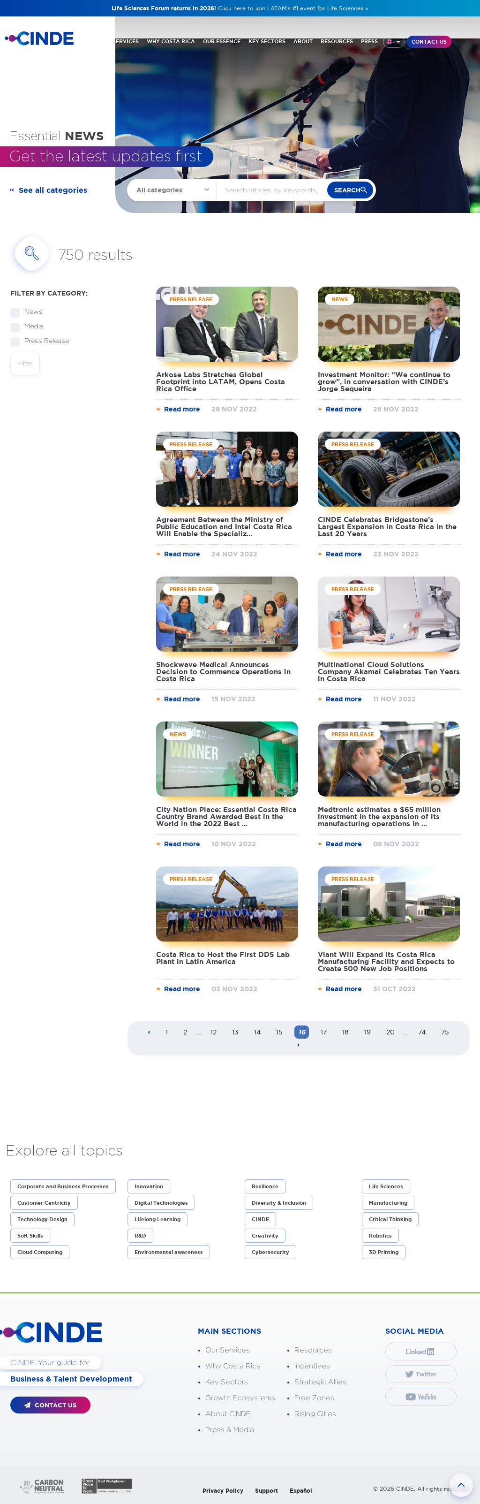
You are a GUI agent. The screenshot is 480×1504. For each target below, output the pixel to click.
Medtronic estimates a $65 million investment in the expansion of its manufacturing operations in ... (379, 816)
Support (266, 1491)
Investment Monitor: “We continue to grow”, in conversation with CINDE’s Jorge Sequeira (384, 382)
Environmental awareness (169, 1252)
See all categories (53, 190)
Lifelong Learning (157, 1219)
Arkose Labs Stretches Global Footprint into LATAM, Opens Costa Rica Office (220, 382)
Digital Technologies (161, 1203)
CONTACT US (429, 42)
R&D (140, 1235)
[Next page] (298, 1045)
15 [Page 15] (279, 1032)
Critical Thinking (390, 1219)
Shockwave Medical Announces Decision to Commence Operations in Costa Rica (223, 672)
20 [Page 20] (390, 1032)
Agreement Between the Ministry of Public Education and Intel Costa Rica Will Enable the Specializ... (224, 527)
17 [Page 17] (324, 1032)
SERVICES (125, 41)
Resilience (265, 1186)
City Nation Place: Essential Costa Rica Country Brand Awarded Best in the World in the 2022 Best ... (226, 816)
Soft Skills (30, 1235)
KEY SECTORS (266, 41)
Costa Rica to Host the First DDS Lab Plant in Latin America (223, 957)
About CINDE (228, 1414)
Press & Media (229, 1430)
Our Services (227, 1350)
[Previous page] (149, 1032)
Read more (182, 409)
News (30, 312)
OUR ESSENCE (221, 41)
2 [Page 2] (185, 1032)
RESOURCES (337, 41)
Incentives (312, 1366)
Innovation (149, 1186)
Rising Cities (315, 1414)
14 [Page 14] (257, 1032)
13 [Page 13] (235, 1032)
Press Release (43, 341)
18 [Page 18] (345, 1032)
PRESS (369, 41)
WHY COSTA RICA (171, 41)
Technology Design (42, 1219)
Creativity (265, 1235)
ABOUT (303, 41)
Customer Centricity (44, 1203)
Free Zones (314, 1398)
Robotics (380, 1235)
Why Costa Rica (233, 1366)
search (347, 190)
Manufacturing (388, 1203)
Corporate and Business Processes (63, 1186)
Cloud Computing (39, 1252)
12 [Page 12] (213, 1032)
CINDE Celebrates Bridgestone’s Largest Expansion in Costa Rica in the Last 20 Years (387, 527)
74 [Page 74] (422, 1032)
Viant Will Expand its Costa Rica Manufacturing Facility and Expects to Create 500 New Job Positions (386, 961)
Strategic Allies (320, 1382)
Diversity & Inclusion (279, 1203)
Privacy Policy (222, 1491)
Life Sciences (386, 1186)
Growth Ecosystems (240, 1398)
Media (31, 327)
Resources (313, 1350)
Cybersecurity (270, 1252)
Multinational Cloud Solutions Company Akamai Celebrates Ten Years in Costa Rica (389, 672)
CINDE (260, 1219)
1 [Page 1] (166, 1032)
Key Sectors (226, 1382)
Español (301, 1491)
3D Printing (383, 1252)
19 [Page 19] (367, 1032)
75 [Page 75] (445, 1032)
